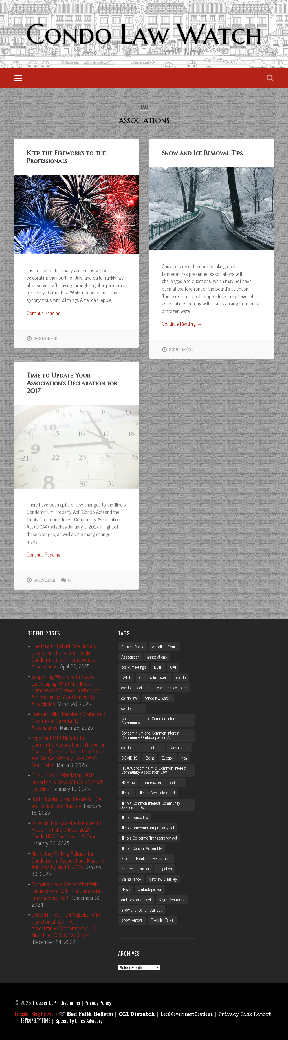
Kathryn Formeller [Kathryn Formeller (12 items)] (135, 867)
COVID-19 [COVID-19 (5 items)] (129, 756)
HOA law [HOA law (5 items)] (128, 781)
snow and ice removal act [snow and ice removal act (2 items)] (141, 908)
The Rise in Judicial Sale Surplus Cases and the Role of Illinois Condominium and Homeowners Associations (64, 654)
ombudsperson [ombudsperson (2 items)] (150, 888)
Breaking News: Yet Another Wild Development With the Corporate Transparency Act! (66, 889)
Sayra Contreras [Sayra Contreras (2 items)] (171, 898)
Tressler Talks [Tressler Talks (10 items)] (162, 918)
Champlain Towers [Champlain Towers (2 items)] (153, 676)
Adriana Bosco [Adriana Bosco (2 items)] (132, 645)
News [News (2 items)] (125, 888)
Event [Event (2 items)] (150, 756)
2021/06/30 (45, 338)
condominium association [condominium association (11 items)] (141, 745)
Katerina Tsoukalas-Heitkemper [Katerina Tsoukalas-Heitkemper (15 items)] (146, 857)
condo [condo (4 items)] (181, 676)
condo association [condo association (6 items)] (135, 686)
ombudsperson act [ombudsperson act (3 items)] (136, 898)
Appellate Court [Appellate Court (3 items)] (164, 645)
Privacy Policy (97, 1001)
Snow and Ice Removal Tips (202, 153)
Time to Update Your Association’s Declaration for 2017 (72, 383)
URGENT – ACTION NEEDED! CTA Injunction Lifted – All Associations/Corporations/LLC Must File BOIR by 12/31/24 (66, 923)
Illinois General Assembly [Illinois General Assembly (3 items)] (141, 846)
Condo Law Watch (144, 34)
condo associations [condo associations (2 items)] (172, 686)
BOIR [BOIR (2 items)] (158, 665)
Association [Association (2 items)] (130, 655)
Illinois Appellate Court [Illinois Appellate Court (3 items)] (157, 791)
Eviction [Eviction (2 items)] (168, 756)
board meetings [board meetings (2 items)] (133, 665)
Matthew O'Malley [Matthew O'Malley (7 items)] (163, 877)
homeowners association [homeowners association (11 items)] (162, 781)
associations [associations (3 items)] (157, 655)
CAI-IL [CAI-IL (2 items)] (126, 676)
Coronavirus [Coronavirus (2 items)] (179, 745)
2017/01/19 (44, 580)
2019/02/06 (181, 349)
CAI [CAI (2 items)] (173, 665)
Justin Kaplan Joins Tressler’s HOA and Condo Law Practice (67, 801)
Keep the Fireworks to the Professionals (66, 157)
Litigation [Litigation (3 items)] (164, 867)
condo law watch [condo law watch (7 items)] (158, 696)
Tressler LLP (44, 1001)
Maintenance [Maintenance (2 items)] (131, 877)
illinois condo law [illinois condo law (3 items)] (134, 816)
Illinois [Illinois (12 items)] (126, 791)
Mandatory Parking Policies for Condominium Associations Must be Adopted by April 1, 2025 (68, 859)
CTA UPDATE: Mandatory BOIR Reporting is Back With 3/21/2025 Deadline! (68, 780)
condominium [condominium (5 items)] (132, 706)
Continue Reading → (47, 313)
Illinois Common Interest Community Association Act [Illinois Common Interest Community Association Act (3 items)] (150, 803)
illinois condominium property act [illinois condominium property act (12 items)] (147, 826)
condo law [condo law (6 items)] (129, 696)
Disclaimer (70, 1001)
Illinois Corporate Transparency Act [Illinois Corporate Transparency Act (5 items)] (149, 836)
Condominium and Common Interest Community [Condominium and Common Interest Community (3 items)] (150, 719)
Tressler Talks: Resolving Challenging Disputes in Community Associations (68, 719)
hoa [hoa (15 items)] (184, 756)
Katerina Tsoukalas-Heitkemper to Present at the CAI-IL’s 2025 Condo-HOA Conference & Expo (66, 828)
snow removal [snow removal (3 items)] (132, 918)
